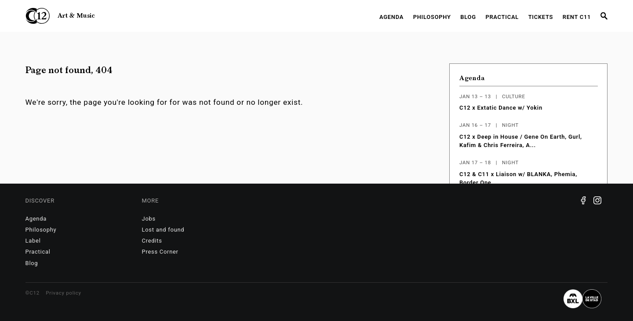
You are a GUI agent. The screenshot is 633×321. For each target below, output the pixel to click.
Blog (468, 17)
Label (33, 240)
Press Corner (160, 251)
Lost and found (163, 229)
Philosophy (432, 17)
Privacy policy (63, 293)
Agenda (391, 17)
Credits (152, 240)
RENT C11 (577, 17)
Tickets (540, 17)
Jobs (149, 218)
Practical (502, 17)
